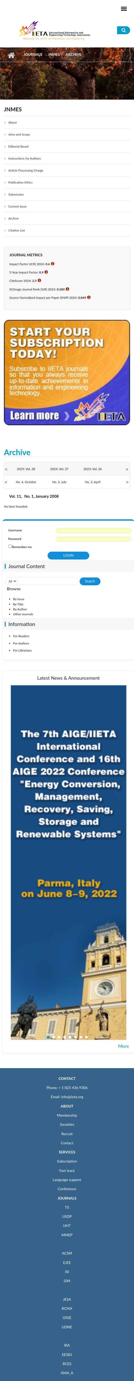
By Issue (18, 599)
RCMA (67, 1308)
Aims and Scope (19, 134)
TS (67, 1207)
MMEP (67, 1235)
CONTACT (67, 1078)
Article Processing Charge (25, 170)
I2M (67, 1281)
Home (11, 55)
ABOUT (67, 1106)
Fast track (67, 1170)
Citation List (16, 230)
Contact (67, 1143)
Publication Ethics (20, 182)
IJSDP (67, 1216)
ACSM (67, 1253)
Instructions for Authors (24, 158)
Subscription (67, 1161)
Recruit (67, 1133)
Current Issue (17, 206)
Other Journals (23, 614)
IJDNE (67, 1327)
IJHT (67, 1225)
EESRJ (67, 1354)
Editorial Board (18, 146)
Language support (67, 1179)
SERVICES (67, 1152)
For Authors (21, 643)
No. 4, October (26, 482)
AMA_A (67, 1373)
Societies (67, 1124)
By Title (18, 604)
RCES (67, 1363)
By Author (20, 609)
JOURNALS (67, 1198)
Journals (32, 54)
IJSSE (67, 1317)
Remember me (22, 547)
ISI (67, 1271)
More (123, 1046)
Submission (16, 194)
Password (14, 539)
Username (15, 530)
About (12, 122)
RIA (67, 1345)
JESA (67, 1299)
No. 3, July (59, 482)
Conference (67, 1189)
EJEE (67, 1262)
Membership (67, 1115)
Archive (13, 218)
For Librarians (22, 650)
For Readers (21, 636)
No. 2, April (92, 482)
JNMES (54, 54)
